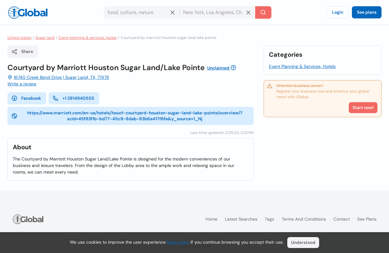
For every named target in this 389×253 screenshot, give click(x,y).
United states (19, 37)
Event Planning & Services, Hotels (302, 66)
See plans (367, 12)
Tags (269, 219)
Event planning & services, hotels (88, 37)
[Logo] (27, 12)
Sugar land (45, 37)
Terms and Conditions (304, 219)
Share (22, 52)
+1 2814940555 (73, 98)
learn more (177, 242)
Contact (341, 219)
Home (211, 219)
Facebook (26, 98)
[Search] (263, 12)
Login (337, 12)
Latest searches (241, 219)
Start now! (363, 107)
